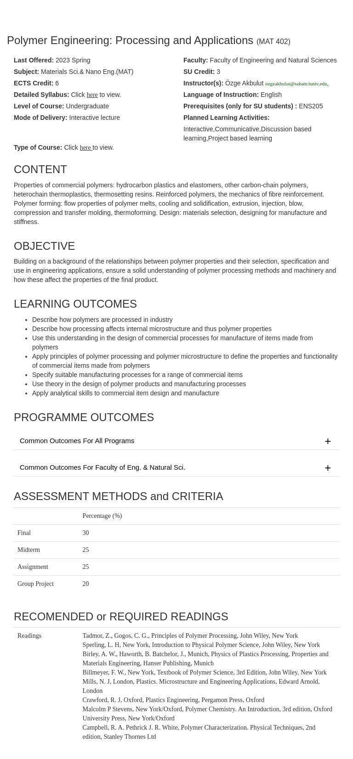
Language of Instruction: (221, 94)
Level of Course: (39, 106)
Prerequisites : (240, 106)
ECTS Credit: (33, 83)
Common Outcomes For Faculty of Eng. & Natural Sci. (176, 467)
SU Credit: (199, 71)
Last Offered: (34, 60)
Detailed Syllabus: (41, 94)
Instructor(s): (203, 83)
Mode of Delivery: (41, 117)
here (86, 147)
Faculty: (195, 60)
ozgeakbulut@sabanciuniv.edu (296, 83)
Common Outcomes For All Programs (176, 441)
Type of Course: (38, 147)
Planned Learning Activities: (226, 117)
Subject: (26, 71)
